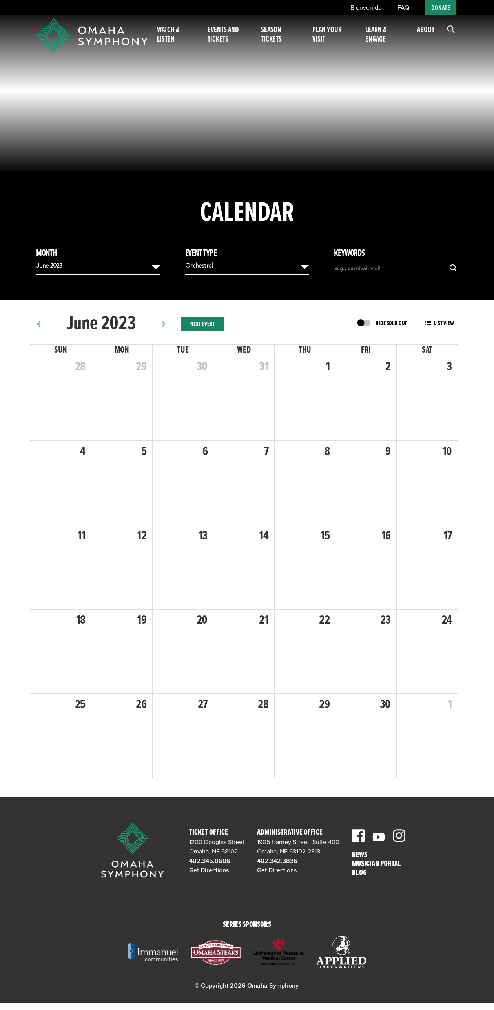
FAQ (403, 8)
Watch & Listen (176, 38)
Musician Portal (376, 864)
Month (46, 253)
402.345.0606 (209, 861)
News (359, 855)
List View (444, 323)
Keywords (349, 253)
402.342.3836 (277, 861)
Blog (359, 873)
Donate (440, 8)
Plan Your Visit (331, 38)
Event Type (201, 253)
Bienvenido (366, 8)
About (425, 34)
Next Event (202, 324)
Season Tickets (277, 38)
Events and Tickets (229, 38)
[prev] (38, 323)
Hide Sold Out (391, 323)
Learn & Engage (377, 38)
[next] (164, 323)
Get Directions (209, 870)
